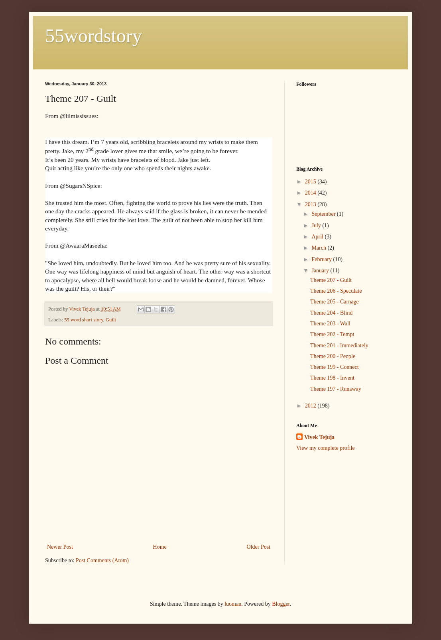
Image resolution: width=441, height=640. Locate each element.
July (316, 225)
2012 (311, 406)
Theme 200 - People (332, 356)
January (320, 271)
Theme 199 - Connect (334, 367)
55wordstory (93, 35)
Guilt (111, 320)
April (318, 237)
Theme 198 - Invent (332, 378)
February (322, 259)
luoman (232, 604)
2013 (311, 204)
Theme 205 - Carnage (334, 302)
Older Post (259, 547)
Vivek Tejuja (319, 437)
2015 (311, 182)
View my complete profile (325, 448)
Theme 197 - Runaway (335, 389)
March (319, 248)
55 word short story (83, 320)
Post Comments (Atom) (102, 560)
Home (160, 547)
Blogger (280, 604)
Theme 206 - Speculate (336, 291)
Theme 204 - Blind (331, 313)
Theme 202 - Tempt (332, 334)
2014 (311, 193)
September (324, 214)
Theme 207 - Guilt (331, 280)
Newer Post (60, 547)
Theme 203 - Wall (330, 324)
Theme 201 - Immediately (339, 346)
